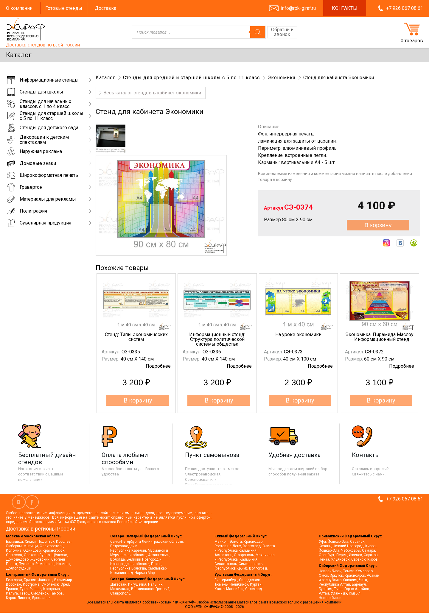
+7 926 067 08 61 (404, 8)
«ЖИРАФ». (188, 602)
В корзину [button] (138, 400)
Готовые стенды (63, 8)
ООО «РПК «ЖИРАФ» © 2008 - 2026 (214, 607)
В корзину (377, 225)
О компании (19, 8)
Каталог (105, 77)
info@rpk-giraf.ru (298, 8)
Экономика (282, 77)
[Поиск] (257, 32)
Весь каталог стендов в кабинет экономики (152, 93)
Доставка (105, 8)
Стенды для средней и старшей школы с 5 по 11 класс (191, 77)
